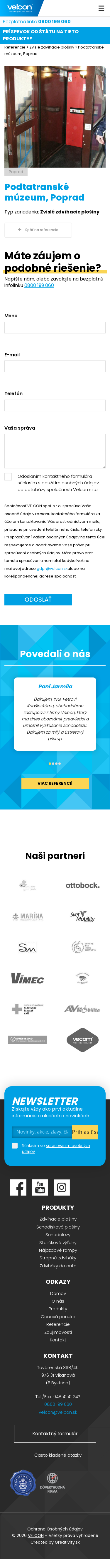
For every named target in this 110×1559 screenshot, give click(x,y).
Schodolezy (57, 1234)
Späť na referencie (38, 229)
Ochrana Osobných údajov (55, 1529)
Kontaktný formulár (55, 1433)
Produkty (58, 1309)
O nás (58, 1301)
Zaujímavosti (58, 1332)
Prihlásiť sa (85, 1131)
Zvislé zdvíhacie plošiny (51, 47)
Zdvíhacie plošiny (58, 1219)
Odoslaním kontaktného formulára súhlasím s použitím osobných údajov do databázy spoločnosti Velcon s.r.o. (58, 483)
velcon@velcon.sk (58, 1412)
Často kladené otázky (58, 1455)
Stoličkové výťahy (58, 1242)
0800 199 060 (39, 285)
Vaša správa (19, 428)
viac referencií (55, 783)
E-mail (12, 355)
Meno (11, 316)
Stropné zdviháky (58, 1258)
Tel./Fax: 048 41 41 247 (57, 1396)
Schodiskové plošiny (58, 1227)
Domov (58, 1293)
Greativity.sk (67, 1542)
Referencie (15, 47)
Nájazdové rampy (58, 1250)
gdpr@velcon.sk (52, 568)
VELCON (36, 1535)
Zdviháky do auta (58, 1266)
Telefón (13, 393)
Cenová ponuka (58, 1316)
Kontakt (58, 1340)
